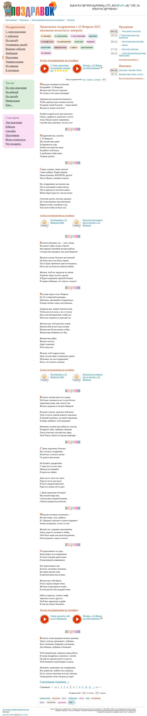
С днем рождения (16, 31)
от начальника (61, 36)
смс (83, 79)
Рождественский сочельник (133, 41)
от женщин (46, 36)
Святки (125, 45)
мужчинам (96, 698)
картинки (62, 702)
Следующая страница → (55, 681)
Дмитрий (131, 70)
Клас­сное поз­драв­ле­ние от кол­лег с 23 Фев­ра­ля (93, 222)
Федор (139, 70)
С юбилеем (12, 36)
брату (42, 702)
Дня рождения (14, 122)
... (94, 687)
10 (86, 687)
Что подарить (13, 143)
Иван (129, 74)
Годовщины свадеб (16, 44)
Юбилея (10, 126)
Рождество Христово (130, 49)
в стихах (97, 79)
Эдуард (140, 74)
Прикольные (13, 100)
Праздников (12, 135)
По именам (12, 66)
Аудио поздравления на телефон (59, 60)
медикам (91, 41)
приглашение (87, 47)
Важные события (15, 48)
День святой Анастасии (131, 31)
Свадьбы (11, 131)
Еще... (9, 105)
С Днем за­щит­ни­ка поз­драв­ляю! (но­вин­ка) (60, 68)
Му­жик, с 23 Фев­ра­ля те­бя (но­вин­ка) (92, 66)
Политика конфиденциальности (16, 709)
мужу (81, 698)
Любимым (11, 53)
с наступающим (78, 36)
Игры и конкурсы (16, 139)
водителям (45, 47)
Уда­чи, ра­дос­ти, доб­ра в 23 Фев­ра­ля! (60, 617)
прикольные (45, 698)
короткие (93, 36)
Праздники (12, 57)
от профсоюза (47, 41)
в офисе (73, 47)
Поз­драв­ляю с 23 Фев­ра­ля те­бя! (58, 221)
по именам (46, 53)
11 (90, 687)
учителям (79, 41)
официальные (60, 47)
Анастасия (123, 70)
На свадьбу (12, 40)
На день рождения (16, 87)
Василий (122, 74)
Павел (134, 74)
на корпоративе (64, 41)
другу (64, 698)
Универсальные (15, 61)
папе (88, 698)
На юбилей (12, 92)
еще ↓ (71, 702)
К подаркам (12, 70)
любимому (73, 698)
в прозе (90, 79)
